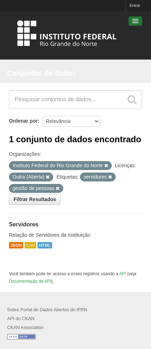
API (122, 273)
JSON (16, 245)
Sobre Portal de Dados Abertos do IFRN (47, 309)
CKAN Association (25, 327)
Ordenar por (23, 121)
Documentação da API (30, 281)
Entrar (135, 5)
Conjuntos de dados (41, 73)
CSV (30, 245)
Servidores (24, 224)
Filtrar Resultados (35, 199)
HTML (45, 245)
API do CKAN (20, 318)
